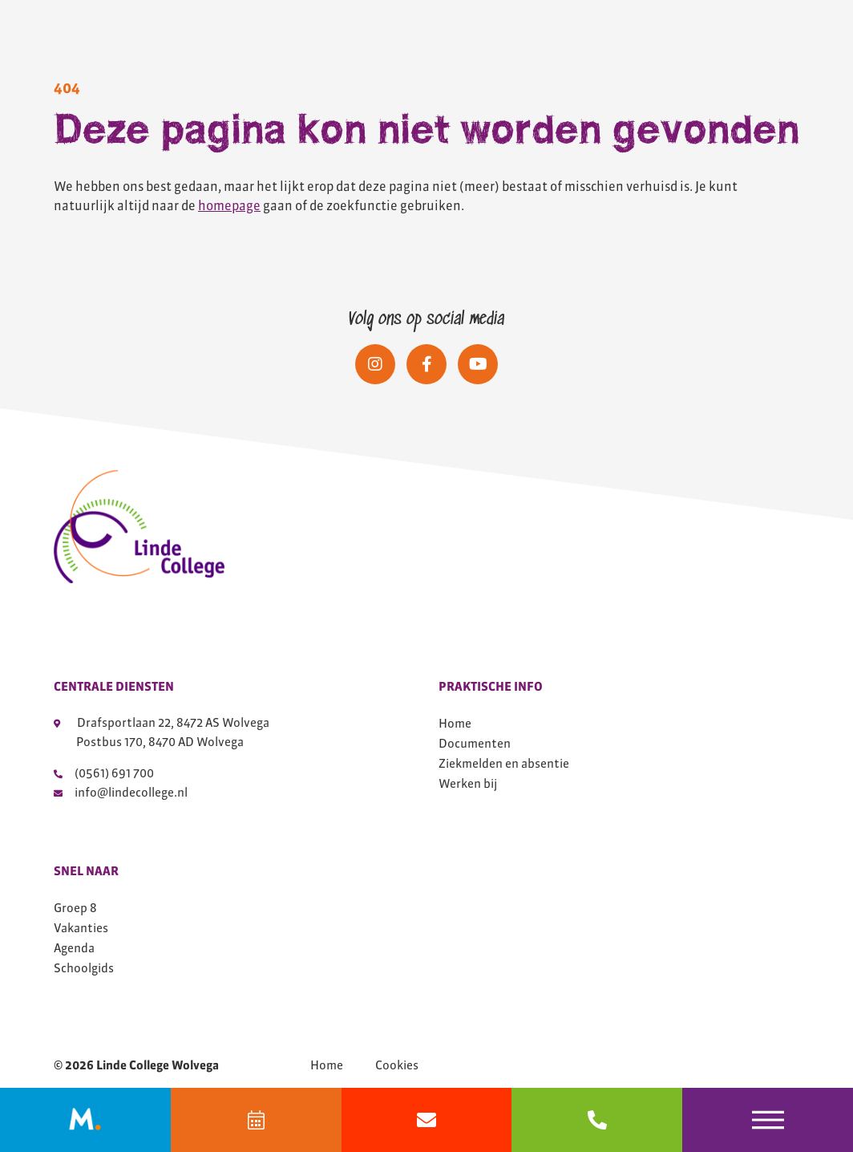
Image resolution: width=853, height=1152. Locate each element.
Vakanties (81, 927)
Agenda (74, 947)
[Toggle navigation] (767, 1120)
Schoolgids (84, 968)
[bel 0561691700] (596, 1120)
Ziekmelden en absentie (504, 763)
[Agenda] (256, 1120)
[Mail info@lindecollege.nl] (427, 1120)
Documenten (475, 743)
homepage (229, 205)
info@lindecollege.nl (121, 792)
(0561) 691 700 (104, 773)
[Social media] (375, 364)
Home (455, 723)
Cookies (396, 1065)
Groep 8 (75, 907)
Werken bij (468, 783)
